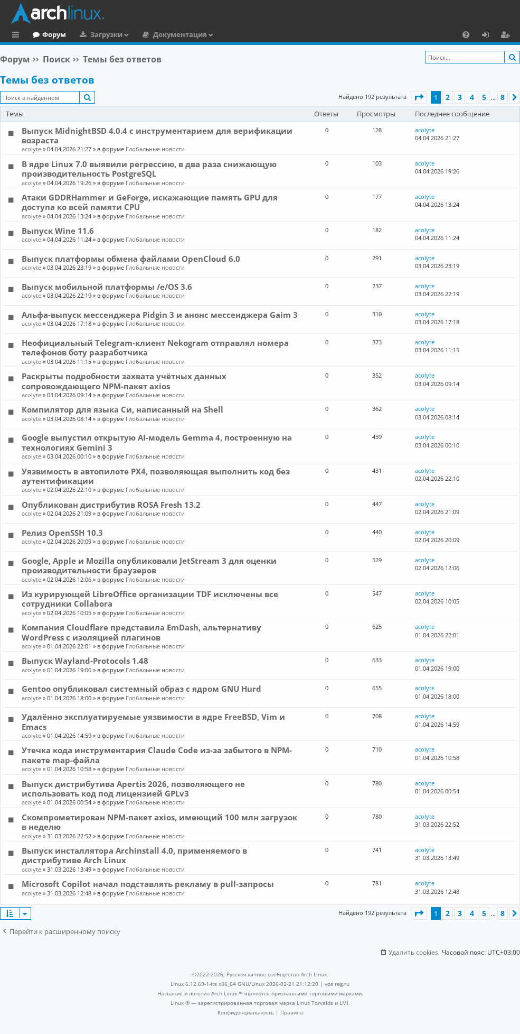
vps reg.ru (337, 983)
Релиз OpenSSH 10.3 (62, 532)
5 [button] (484, 97)
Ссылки (18, 36)
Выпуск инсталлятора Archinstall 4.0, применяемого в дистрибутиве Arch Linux (134, 855)
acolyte (31, 149)
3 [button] (460, 97)
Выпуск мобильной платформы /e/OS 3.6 (107, 286)
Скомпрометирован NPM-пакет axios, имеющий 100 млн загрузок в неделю (159, 822)
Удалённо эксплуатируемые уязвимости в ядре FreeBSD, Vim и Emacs (153, 721)
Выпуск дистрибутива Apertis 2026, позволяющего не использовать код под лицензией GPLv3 (133, 789)
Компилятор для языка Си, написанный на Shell (122, 409)
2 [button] (448, 97)
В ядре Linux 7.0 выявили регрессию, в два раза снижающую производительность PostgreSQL (149, 169)
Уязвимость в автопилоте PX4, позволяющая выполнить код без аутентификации (156, 476)
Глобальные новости (155, 149)
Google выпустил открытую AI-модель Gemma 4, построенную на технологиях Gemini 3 (157, 442)
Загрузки (150, 34)
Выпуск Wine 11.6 (58, 230)
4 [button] (472, 97)
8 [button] (502, 97)
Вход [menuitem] (489, 36)
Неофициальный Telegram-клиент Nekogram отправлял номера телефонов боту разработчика (155, 347)
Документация (223, 34)
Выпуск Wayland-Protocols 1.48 (85, 660)
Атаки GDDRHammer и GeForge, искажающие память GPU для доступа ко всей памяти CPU (150, 202)
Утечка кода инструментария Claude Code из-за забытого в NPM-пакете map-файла (157, 755)
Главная (47, 34)
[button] (419, 97)
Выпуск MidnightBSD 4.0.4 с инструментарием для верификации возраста (157, 135)
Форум (97, 34)
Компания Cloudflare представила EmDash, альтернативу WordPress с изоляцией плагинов (141, 632)
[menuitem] (466, 34)
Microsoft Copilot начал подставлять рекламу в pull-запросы (148, 884)
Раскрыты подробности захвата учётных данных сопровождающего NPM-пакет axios (124, 381)
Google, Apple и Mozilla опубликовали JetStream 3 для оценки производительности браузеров (149, 565)
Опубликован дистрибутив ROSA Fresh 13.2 (111, 504)
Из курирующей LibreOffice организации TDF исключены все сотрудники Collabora (150, 599)
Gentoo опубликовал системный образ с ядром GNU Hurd (141, 688)
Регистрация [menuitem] (507, 36)
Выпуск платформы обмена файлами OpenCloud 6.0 (131, 258)
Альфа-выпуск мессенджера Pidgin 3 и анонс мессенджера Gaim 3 (160, 314)
